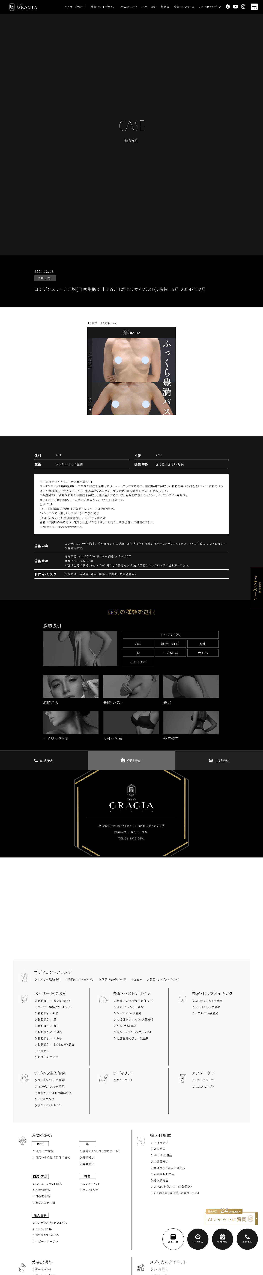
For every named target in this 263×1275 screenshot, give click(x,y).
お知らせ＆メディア (210, 6)
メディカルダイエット (168, 1262)
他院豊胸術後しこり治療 (132, 1038)
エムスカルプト (205, 1086)
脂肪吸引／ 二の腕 (50, 1032)
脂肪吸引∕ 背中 (48, 1026)
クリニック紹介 (128, 6)
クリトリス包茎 (163, 1155)
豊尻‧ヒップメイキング (164, 979)
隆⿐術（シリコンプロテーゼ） (102, 1151)
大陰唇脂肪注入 (164, 1174)
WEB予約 (131, 760)
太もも (203, 652)
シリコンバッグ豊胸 (128, 1013)
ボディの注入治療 (50, 1073)
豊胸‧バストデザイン (81, 979)
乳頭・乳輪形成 (126, 1026)
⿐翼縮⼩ (89, 1163)
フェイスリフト (92, 1190)
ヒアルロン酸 (46, 1099)
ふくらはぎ (138, 661)
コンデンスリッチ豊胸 (130, 1007)
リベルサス (160, 1269)
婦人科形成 (160, 1135)
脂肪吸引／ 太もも (50, 1038)
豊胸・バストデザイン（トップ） (135, 1000)
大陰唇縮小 (161, 1161)
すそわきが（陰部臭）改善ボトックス (176, 1193)
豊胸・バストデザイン (103, 6)
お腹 (138, 643)
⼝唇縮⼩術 (42, 1196)
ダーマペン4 (43, 1269)
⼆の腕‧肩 (171, 652)
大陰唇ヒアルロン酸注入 (170, 1168)
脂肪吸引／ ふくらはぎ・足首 (56, 1044)
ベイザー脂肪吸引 (75, 6)
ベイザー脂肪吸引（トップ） (55, 1007)
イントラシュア (204, 1080)
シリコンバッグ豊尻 (207, 1007)
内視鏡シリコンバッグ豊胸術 (134, 1019)
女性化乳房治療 (48, 1057)
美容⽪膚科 (42, 1262)
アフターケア (203, 1073)
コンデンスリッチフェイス (51, 1222)
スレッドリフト (91, 1183)
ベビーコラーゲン (46, 1241)
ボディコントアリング (53, 972)
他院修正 (44, 1051)
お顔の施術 (42, 1135)
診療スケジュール (184, 6)
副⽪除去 (160, 1149)
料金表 (165, 6)
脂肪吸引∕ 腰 (47, 1019)
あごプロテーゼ (45, 1202)
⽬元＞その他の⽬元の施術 (53, 1157)
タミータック (124, 1080)
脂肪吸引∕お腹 (48, 1013)
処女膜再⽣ (161, 1180)
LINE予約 (219, 760)
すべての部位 (170, 634)
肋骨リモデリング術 (114, 979)
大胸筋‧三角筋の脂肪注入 (55, 1092)
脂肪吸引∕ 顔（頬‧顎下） (54, 1000)
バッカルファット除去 (48, 1183)
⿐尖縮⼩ (89, 1157)
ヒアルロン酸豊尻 (206, 1013)
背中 (203, 643)
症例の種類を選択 (131, 612)
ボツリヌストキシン (50, 1105)
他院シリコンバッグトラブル (134, 1032)
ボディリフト (124, 1073)
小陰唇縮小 (161, 1142)
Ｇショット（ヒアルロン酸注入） (173, 1186)
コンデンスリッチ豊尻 (209, 1000)
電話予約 (44, 760)
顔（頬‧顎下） (171, 643)
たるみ (138, 979)
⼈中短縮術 (42, 1190)
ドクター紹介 (149, 6)
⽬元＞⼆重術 (44, 1151)
